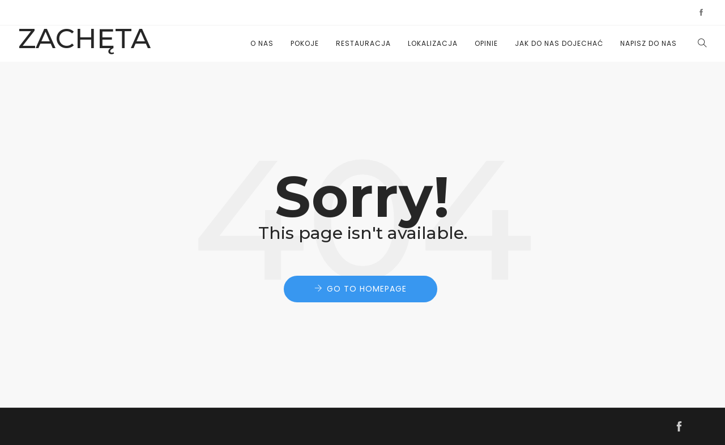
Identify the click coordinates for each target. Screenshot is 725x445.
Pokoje (305, 43)
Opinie (486, 43)
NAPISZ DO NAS (648, 43)
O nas (262, 43)
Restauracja (363, 43)
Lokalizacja (433, 43)
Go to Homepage (367, 288)
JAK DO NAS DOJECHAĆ (559, 43)
